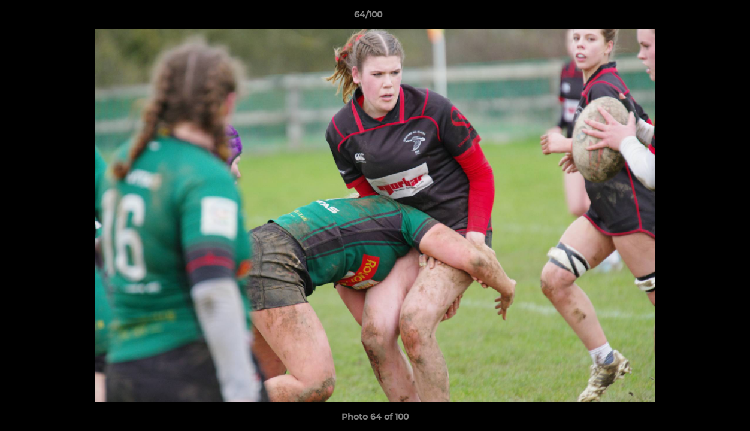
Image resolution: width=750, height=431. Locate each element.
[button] (699, 17)
